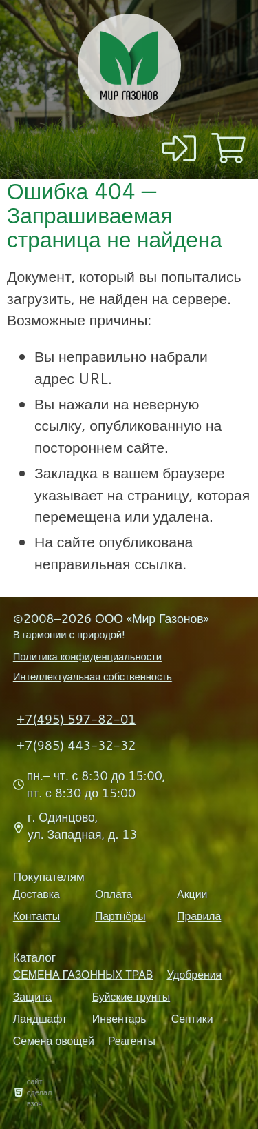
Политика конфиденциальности (87, 656)
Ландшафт (40, 1018)
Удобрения (194, 974)
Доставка (36, 894)
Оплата (113, 894)
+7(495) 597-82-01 (76, 719)
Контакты (36, 916)
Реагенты (131, 1040)
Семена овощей (53, 1040)
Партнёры (120, 916)
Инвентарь (119, 1018)
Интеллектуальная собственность (92, 676)
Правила (199, 916)
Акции (192, 894)
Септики (192, 1018)
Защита (32, 996)
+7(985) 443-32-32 (76, 745)
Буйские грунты (131, 996)
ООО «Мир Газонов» (152, 618)
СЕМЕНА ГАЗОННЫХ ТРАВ (83, 974)
